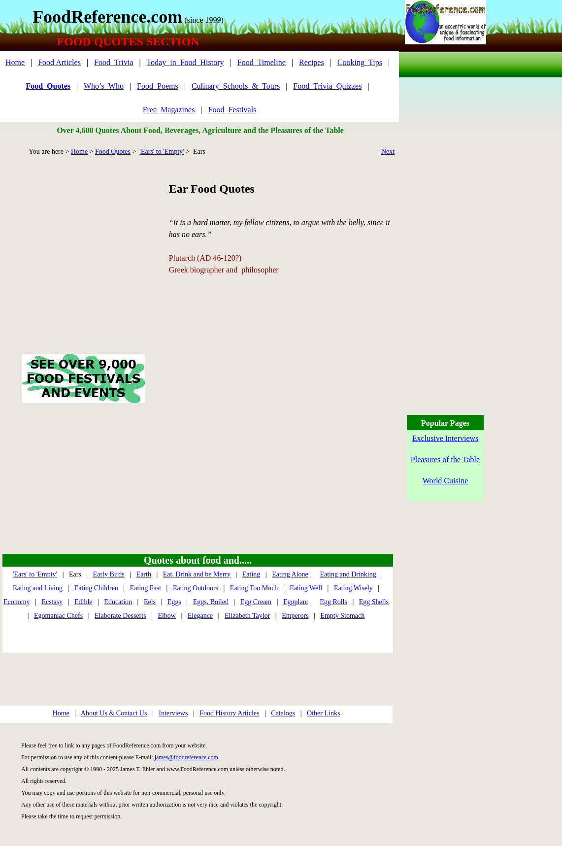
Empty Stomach (342, 615)
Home (15, 62)
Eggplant (295, 602)
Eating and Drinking (348, 574)
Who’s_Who (104, 86)
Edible (83, 602)
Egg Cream (255, 602)
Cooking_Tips (359, 62)
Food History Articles (229, 713)
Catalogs (283, 713)
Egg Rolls (333, 602)
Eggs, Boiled (211, 602)
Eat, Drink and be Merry (197, 574)
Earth (143, 574)
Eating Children (96, 588)
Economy (16, 602)
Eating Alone (290, 574)
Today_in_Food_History (185, 62)
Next (388, 151)
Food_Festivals (232, 109)
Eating (251, 574)
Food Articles (59, 62)
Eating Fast (145, 588)
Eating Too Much (254, 588)
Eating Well (306, 588)
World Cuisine (445, 480)
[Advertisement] (83, 243)
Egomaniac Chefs (58, 615)
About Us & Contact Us (114, 713)
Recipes (311, 62)
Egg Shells (374, 602)
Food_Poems (157, 86)
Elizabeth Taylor (247, 615)
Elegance (200, 615)
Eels (150, 602)
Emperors (295, 615)
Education (118, 602)
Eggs (174, 602)
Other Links (323, 713)
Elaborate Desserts (120, 615)
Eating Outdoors (195, 588)
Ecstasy (52, 602)
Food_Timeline (261, 62)
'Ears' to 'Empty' (161, 151)
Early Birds (109, 574)
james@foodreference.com (186, 757)
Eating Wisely (353, 588)
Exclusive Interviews (445, 438)
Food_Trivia (113, 62)
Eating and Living (38, 588)
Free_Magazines (169, 109)
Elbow (167, 615)
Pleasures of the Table (445, 459)
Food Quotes (113, 151)
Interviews (173, 713)
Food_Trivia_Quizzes (327, 86)
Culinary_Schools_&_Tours (236, 86)
